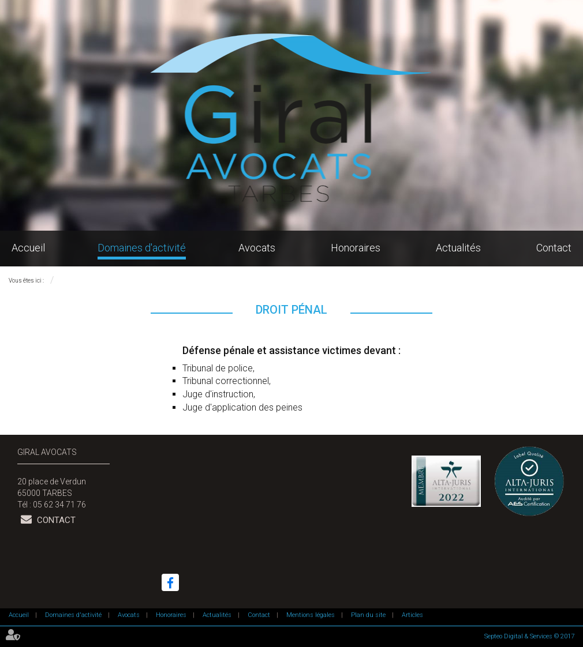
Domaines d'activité (142, 248)
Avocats (256, 248)
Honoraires (355, 248)
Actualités (458, 248)
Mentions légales (310, 615)
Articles (412, 615)
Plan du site (368, 615)
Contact (553, 248)
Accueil (28, 248)
